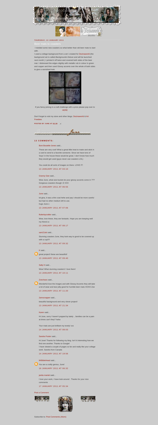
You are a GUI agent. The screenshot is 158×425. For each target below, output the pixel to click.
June (41, 194)
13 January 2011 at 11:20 (53, 291)
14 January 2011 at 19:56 (53, 354)
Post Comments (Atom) (56, 417)
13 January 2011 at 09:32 (53, 243)
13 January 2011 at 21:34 (53, 305)
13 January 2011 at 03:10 (53, 169)
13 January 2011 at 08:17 (53, 226)
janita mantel (44, 375)
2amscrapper (44, 298)
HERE (65, 110)
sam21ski (43, 232)
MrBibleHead (44, 360)
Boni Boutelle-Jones (47, 145)
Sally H (42, 265)
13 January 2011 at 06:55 (53, 187)
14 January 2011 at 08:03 (53, 330)
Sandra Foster (45, 336)
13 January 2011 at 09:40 (53, 258)
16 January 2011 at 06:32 (53, 368)
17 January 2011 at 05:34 (53, 386)
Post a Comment (41, 392)
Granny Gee (44, 176)
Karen (41, 312)
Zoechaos (43, 280)
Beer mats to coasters (47, 43)
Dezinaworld (84, 54)
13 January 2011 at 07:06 (53, 208)
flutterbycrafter (45, 214)
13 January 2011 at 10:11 (53, 273)
